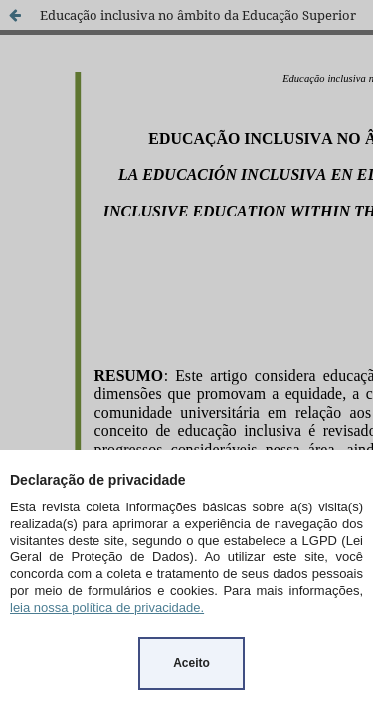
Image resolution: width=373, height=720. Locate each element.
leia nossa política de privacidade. (107, 607)
